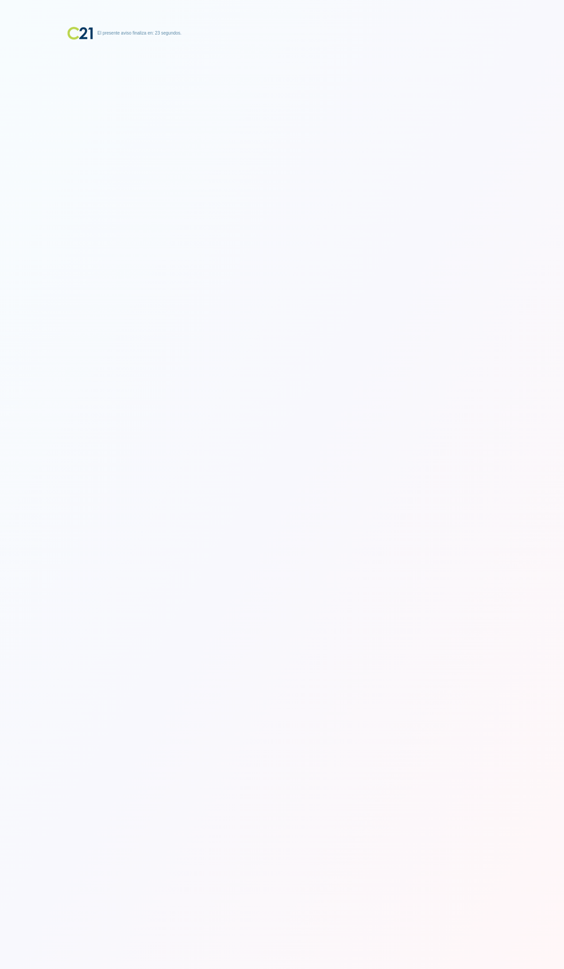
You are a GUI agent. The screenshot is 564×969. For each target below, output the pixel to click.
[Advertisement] (282, 95)
